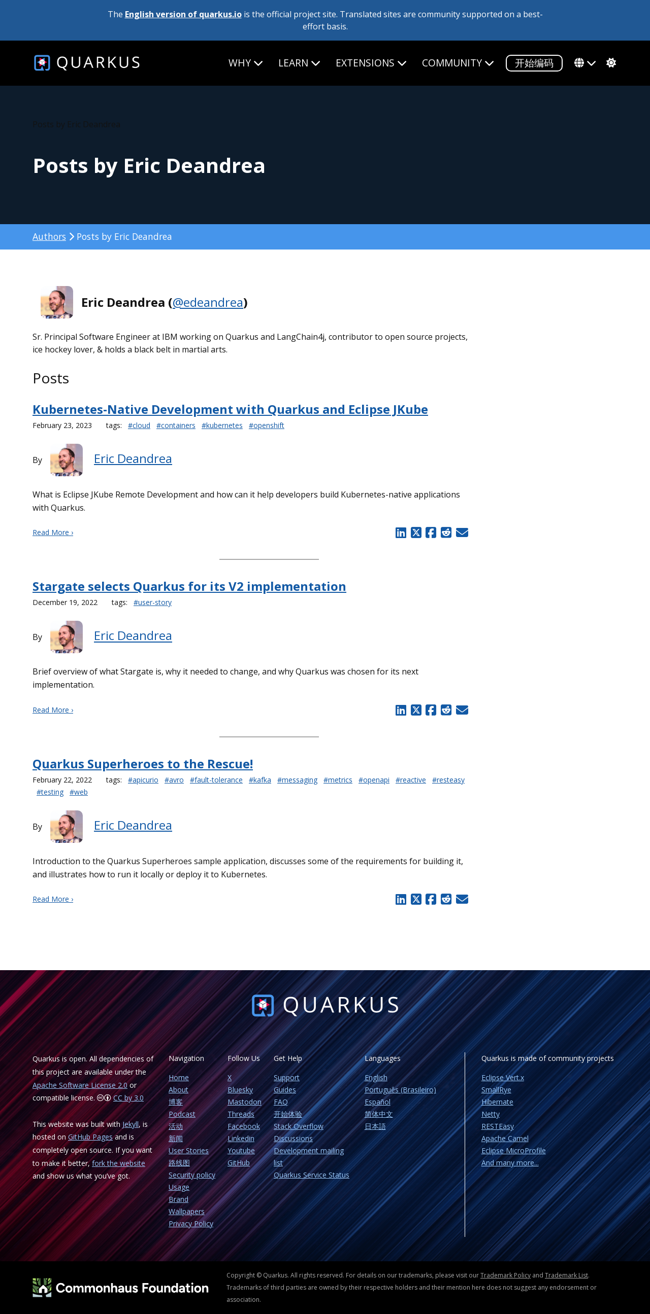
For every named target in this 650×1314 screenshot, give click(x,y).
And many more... (510, 1162)
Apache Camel (505, 1138)
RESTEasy (497, 1126)
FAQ (281, 1102)
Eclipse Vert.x (502, 1077)
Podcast (182, 1114)
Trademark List (566, 1275)
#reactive (411, 780)
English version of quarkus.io (183, 14)
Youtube (241, 1150)
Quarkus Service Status (311, 1175)
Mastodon (245, 1102)
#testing (50, 792)
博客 (176, 1102)
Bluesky (240, 1089)
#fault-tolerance (216, 780)
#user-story (153, 602)
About (178, 1089)
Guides (285, 1089)
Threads (241, 1114)
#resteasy (448, 780)
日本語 (375, 1126)
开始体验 (288, 1114)
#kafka (260, 780)
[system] (610, 63)
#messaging (297, 780)
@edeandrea (208, 302)
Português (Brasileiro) (400, 1089)
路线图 (179, 1162)
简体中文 (379, 1114)
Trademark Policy (505, 1275)
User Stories (189, 1150)
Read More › (52, 532)
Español (378, 1102)
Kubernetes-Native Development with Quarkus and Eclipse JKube (230, 409)
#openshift (266, 425)
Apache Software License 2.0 (79, 1085)
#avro (174, 780)
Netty (490, 1114)
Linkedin (241, 1138)
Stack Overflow (298, 1126)
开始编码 (534, 62)
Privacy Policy (191, 1223)
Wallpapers (187, 1211)
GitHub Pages (90, 1137)
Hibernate (497, 1102)
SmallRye (496, 1089)
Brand (178, 1199)
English (376, 1077)
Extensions (371, 62)
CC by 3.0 (128, 1098)
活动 (176, 1126)
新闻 (176, 1138)
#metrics (337, 780)
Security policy (192, 1175)
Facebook (244, 1126)
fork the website (118, 1163)
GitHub (239, 1162)
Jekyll (130, 1124)
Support (287, 1077)
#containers (176, 425)
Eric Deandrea (133, 458)
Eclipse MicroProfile (513, 1150)
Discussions (293, 1138)
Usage (179, 1187)
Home (179, 1077)
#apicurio (143, 780)
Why (246, 62)
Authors (49, 236)
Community (458, 62)
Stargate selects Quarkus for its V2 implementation (189, 586)
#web (79, 792)
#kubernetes (222, 425)
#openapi (374, 780)
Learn (299, 62)
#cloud (139, 425)
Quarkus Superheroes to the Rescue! (142, 763)
